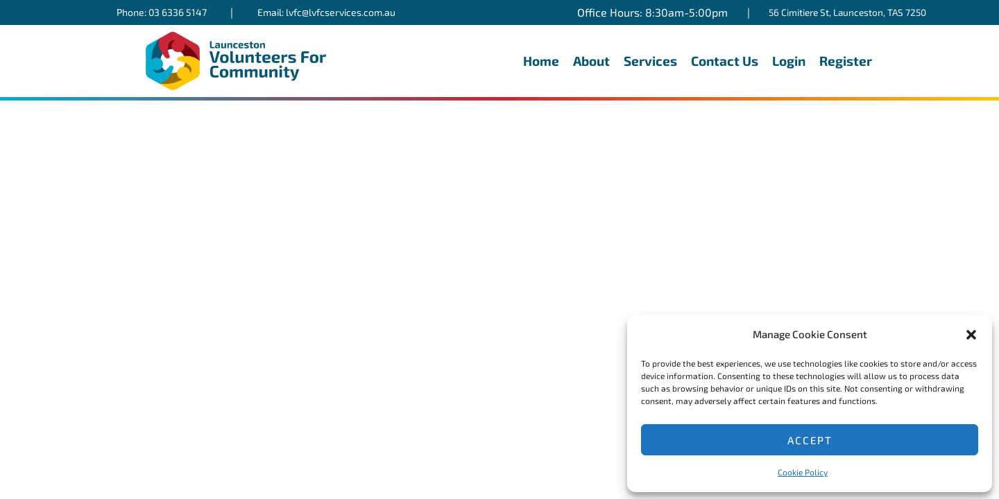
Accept (809, 440)
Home (541, 61)
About (591, 61)
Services (650, 61)
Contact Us (724, 61)
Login (788, 61)
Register (845, 61)
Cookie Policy (803, 472)
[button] (971, 335)
